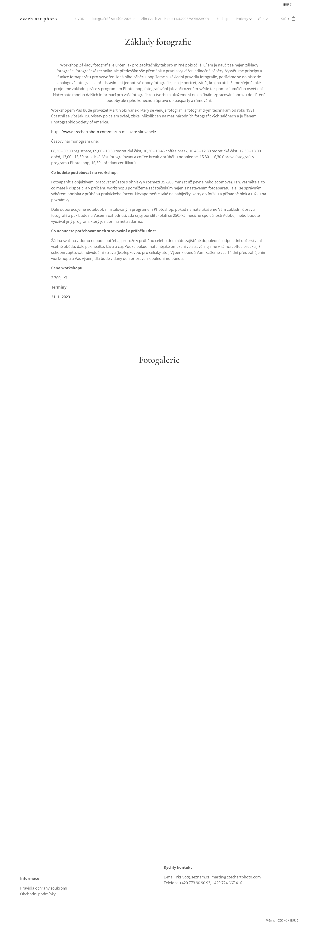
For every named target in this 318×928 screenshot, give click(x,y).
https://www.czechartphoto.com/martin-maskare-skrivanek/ (103, 131)
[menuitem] (75, 19)
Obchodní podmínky (38, 894)
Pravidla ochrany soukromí (43, 888)
